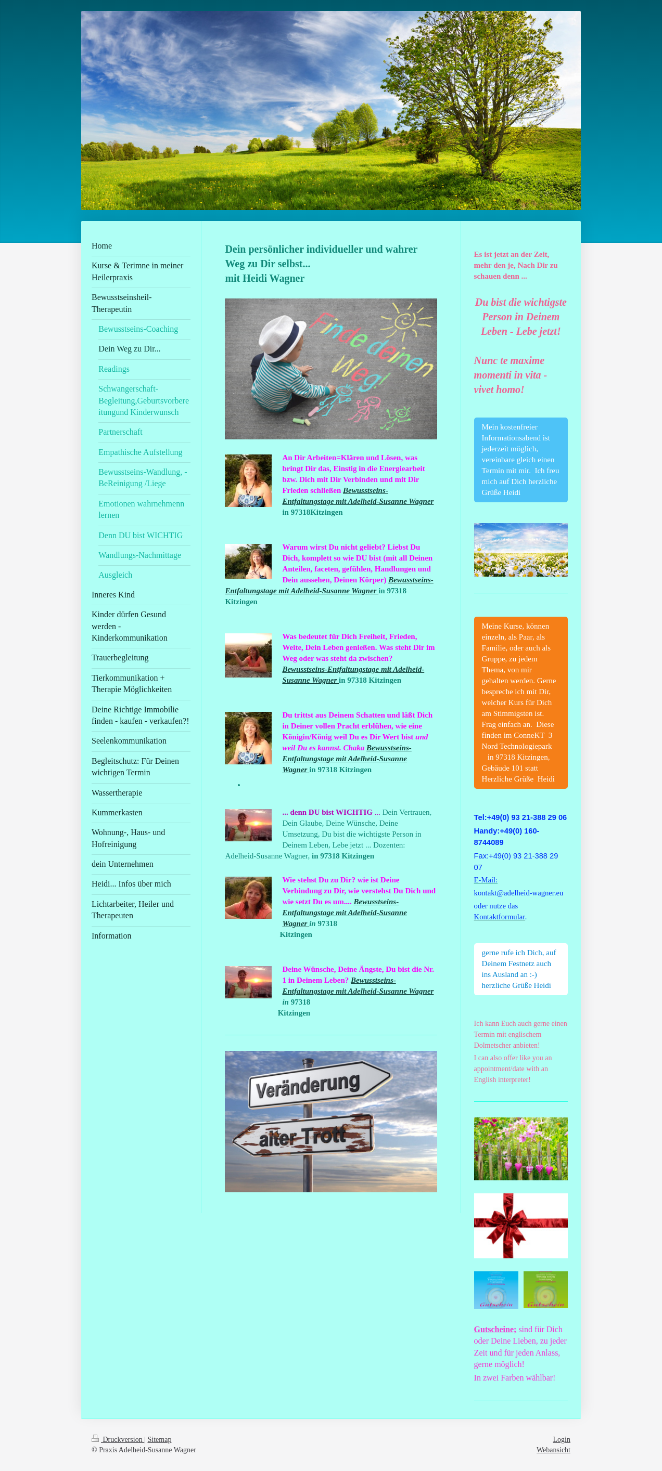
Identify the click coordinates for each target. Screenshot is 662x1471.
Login (561, 1439)
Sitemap (160, 1439)
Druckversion (118, 1439)
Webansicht (553, 1450)
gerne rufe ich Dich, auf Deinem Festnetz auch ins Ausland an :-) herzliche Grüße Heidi (519, 969)
